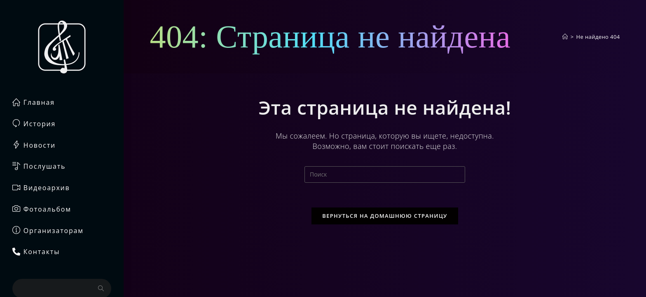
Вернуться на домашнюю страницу (384, 215)
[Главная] (565, 36)
